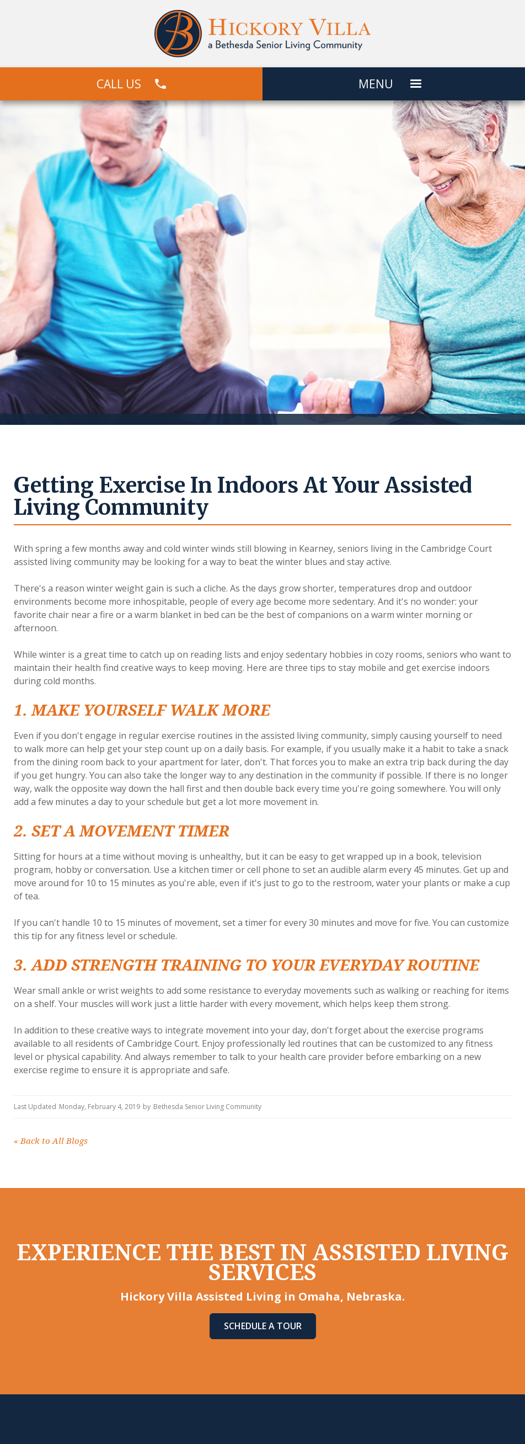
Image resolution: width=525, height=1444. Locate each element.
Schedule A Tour (263, 1326)
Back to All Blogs (51, 1141)
